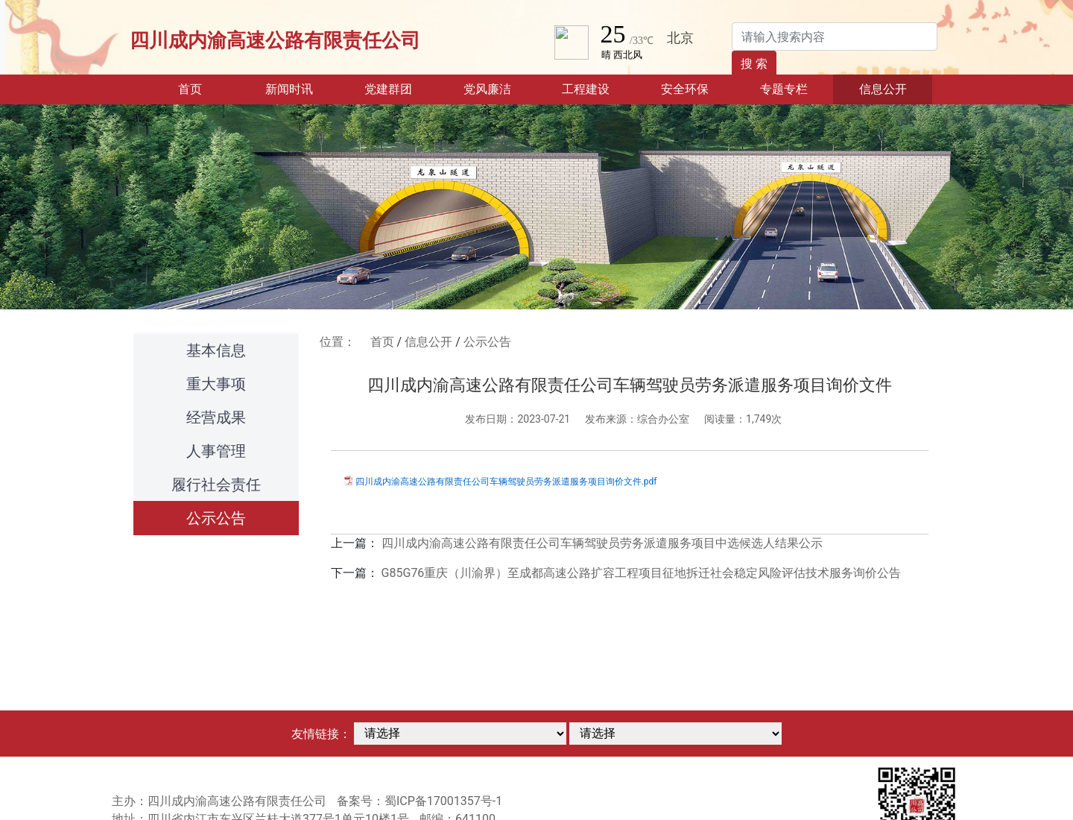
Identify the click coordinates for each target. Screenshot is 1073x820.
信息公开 (428, 342)
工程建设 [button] (586, 89)
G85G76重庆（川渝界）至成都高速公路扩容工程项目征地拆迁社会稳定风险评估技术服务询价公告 (642, 573)
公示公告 (216, 518)
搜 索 (754, 64)
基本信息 (216, 350)
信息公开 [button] (883, 89)
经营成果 (216, 417)
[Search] (834, 36)
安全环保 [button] (685, 89)
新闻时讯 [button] (289, 89)
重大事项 (216, 384)
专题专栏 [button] (784, 89)
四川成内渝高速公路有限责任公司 (275, 40)
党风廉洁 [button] (487, 89)
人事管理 (216, 451)
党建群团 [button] (388, 89)
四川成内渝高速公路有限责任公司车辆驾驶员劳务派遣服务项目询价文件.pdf (506, 481)
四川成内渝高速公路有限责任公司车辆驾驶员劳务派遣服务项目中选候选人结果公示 (602, 543)
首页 (208, 88)
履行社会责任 (216, 484)
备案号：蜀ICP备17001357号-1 (419, 801)
